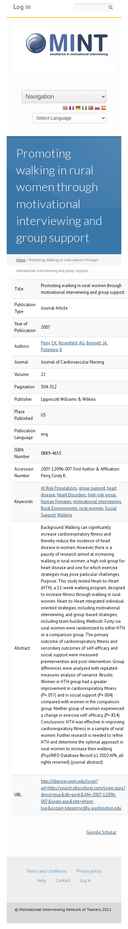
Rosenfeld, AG (72, 343)
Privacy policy (89, 871)
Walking (64, 515)
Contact (63, 880)
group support (92, 488)
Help (41, 880)
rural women (91, 508)
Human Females (56, 501)
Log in (22, 6)
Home (20, 260)
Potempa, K (51, 349)
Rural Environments (59, 508)
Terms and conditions (46, 871)
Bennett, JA (96, 343)
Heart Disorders (71, 495)
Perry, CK (49, 343)
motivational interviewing (97, 501)
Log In (85, 880)
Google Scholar (101, 832)
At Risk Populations (59, 488)
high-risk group (102, 495)
